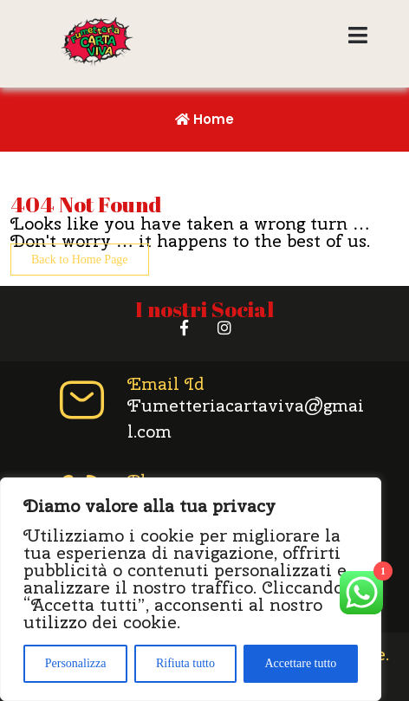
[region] (190, 589)
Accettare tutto (300, 663)
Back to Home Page (79, 259)
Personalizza (76, 663)
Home (204, 119)
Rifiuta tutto (185, 663)
